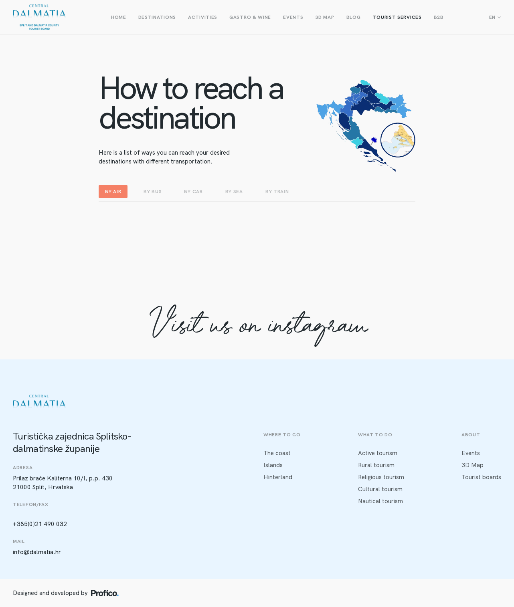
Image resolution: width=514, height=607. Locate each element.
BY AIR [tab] (113, 191)
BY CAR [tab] (193, 191)
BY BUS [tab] (153, 191)
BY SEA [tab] (234, 191)
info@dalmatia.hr (37, 552)
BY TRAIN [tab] (277, 191)
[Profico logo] (105, 593)
